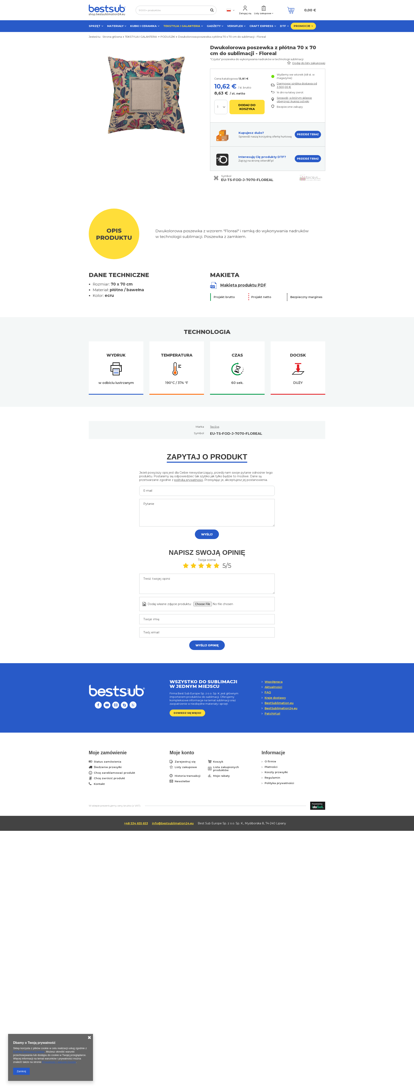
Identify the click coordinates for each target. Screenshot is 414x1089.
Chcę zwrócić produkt (109, 778)
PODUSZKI (168, 36)
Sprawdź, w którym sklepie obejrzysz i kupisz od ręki (294, 99)
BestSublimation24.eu (281, 708)
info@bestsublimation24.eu (173, 823)
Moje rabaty (221, 775)
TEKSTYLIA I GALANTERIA (181, 26)
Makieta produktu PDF (243, 285)
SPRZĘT (94, 26)
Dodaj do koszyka (247, 107)
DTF (283, 26)
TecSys (214, 426)
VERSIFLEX (235, 26)
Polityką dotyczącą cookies (28, 1051)
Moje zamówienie (108, 752)
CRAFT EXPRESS (261, 26)
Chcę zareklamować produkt (114, 772)
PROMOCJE (302, 26)
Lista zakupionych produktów (226, 769)
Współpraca (274, 682)
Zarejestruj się (185, 761)
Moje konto (182, 752)
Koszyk (218, 761)
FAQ (268, 692)
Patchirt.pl (272, 713)
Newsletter (182, 781)
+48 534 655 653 (136, 823)
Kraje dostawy (275, 698)
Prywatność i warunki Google (59, 1061)
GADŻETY (214, 26)
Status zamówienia (107, 761)
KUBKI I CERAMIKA (143, 26)
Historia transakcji (188, 775)
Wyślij (207, 534)
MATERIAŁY (115, 26)
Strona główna (112, 36)
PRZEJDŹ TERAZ (308, 134)
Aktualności (273, 687)
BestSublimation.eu (279, 703)
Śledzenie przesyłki (108, 767)
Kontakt (99, 783)
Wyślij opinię (207, 645)
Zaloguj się (245, 13)
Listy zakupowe (262, 13)
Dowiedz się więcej (187, 713)
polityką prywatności (188, 480)
